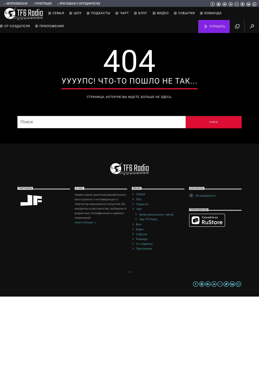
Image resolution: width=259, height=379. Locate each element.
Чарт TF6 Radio (148, 301)
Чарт (124, 13)
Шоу (78, 13)
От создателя (17, 26)
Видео (163, 13)
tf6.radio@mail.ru (206, 278)
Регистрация (42, 3)
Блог (142, 13)
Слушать (214, 26)
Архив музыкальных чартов (156, 296)
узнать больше (85, 305)
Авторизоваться (15, 3)
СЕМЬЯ (58, 13)
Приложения (51, 26)
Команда (213, 13)
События (186, 13)
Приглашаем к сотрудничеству (78, 3)
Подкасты (100, 13)
